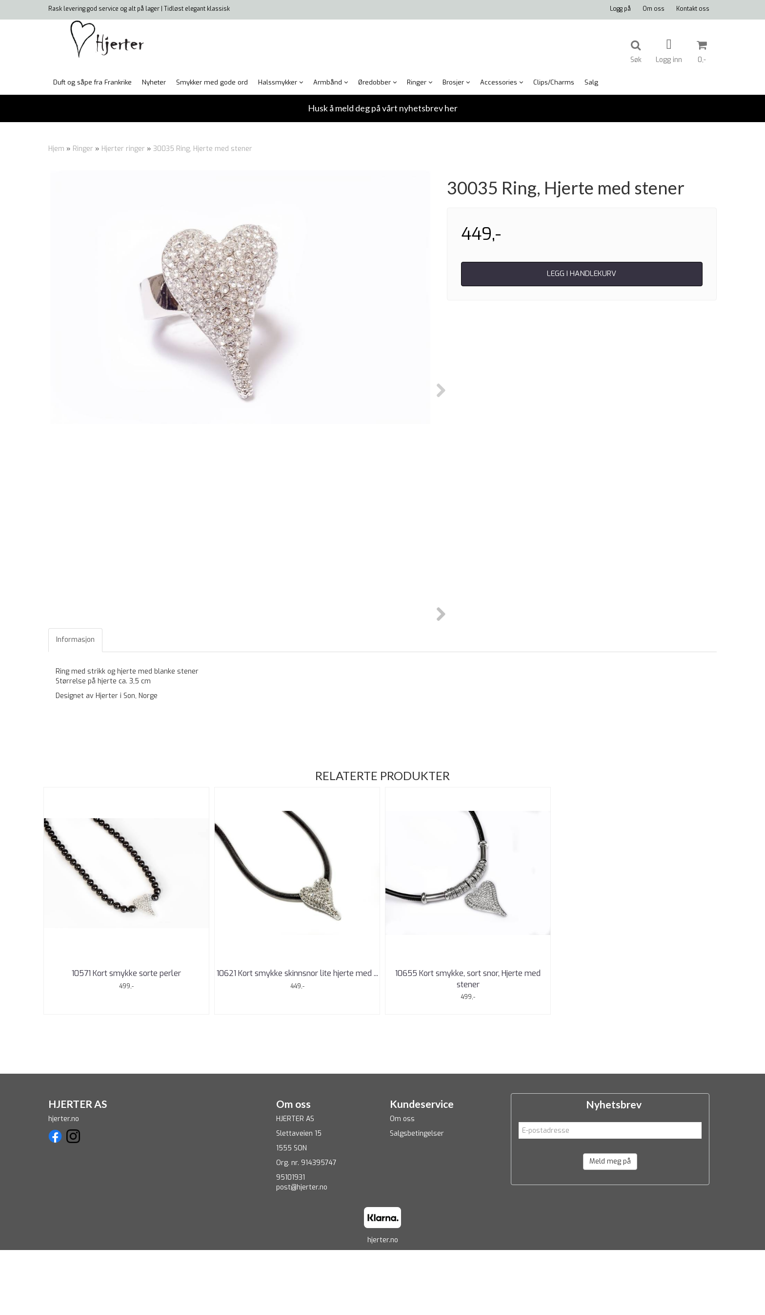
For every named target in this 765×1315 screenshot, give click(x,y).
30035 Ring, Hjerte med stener (202, 148)
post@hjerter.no (301, 1252)
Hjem (56, 148)
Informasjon (75, 705)
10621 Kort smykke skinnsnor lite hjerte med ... (297, 1039)
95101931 (290, 1243)
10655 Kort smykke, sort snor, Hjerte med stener (468, 1044)
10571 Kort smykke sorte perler (126, 1039)
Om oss (653, 9)
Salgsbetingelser (417, 1199)
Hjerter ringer (123, 148)
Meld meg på (610, 1226)
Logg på (620, 9)
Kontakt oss (692, 9)
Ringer (83, 148)
